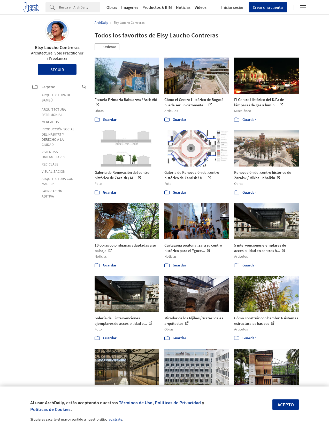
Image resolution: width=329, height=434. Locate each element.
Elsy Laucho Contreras (57, 47)
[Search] (79, 7)
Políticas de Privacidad (178, 403)
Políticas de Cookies (50, 409)
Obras (111, 7)
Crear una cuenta (268, 7)
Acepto (286, 405)
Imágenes (129, 7)
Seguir (57, 69)
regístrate (115, 419)
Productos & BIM (157, 7)
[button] (107, 47)
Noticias (183, 7)
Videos (200, 7)
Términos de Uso (135, 403)
